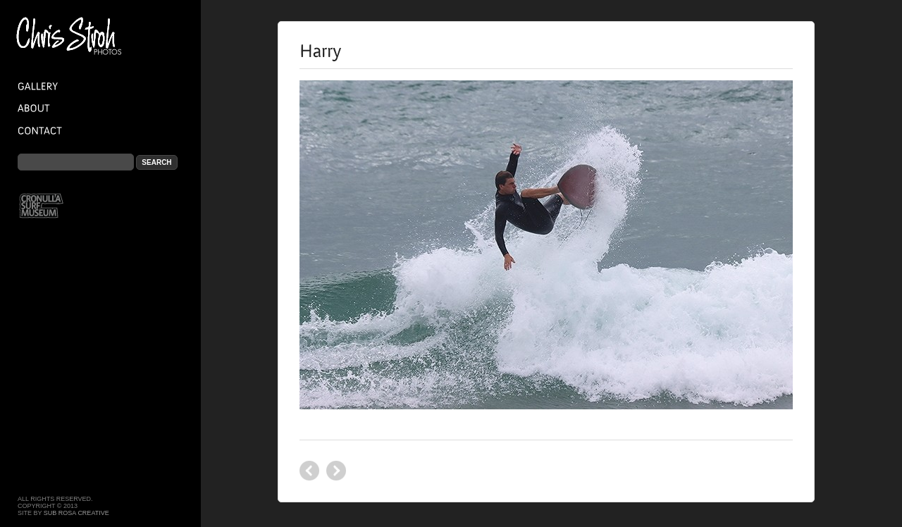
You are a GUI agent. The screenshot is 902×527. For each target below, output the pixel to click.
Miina (309, 470)
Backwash (336, 470)
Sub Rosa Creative (76, 512)
